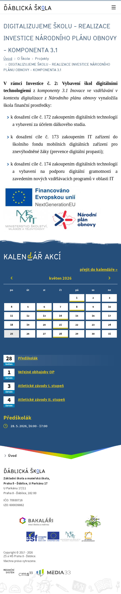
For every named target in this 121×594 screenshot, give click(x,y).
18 (11, 326)
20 (44, 326)
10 (109, 308)
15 (76, 317)
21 (60, 326)
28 (60, 335)
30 (93, 335)
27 (44, 335)
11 (11, 317)
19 (28, 326)
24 (109, 326)
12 (28, 317)
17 (109, 317)
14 (60, 317)
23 (93, 326)
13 (44, 317)
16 (93, 317)
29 (76, 335)
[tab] (60, 360)
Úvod (7, 58)
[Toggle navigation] (113, 7)
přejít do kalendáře (97, 269)
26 (28, 335)
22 (76, 326)
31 (109, 335)
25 (11, 335)
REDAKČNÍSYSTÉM (8, 571)
